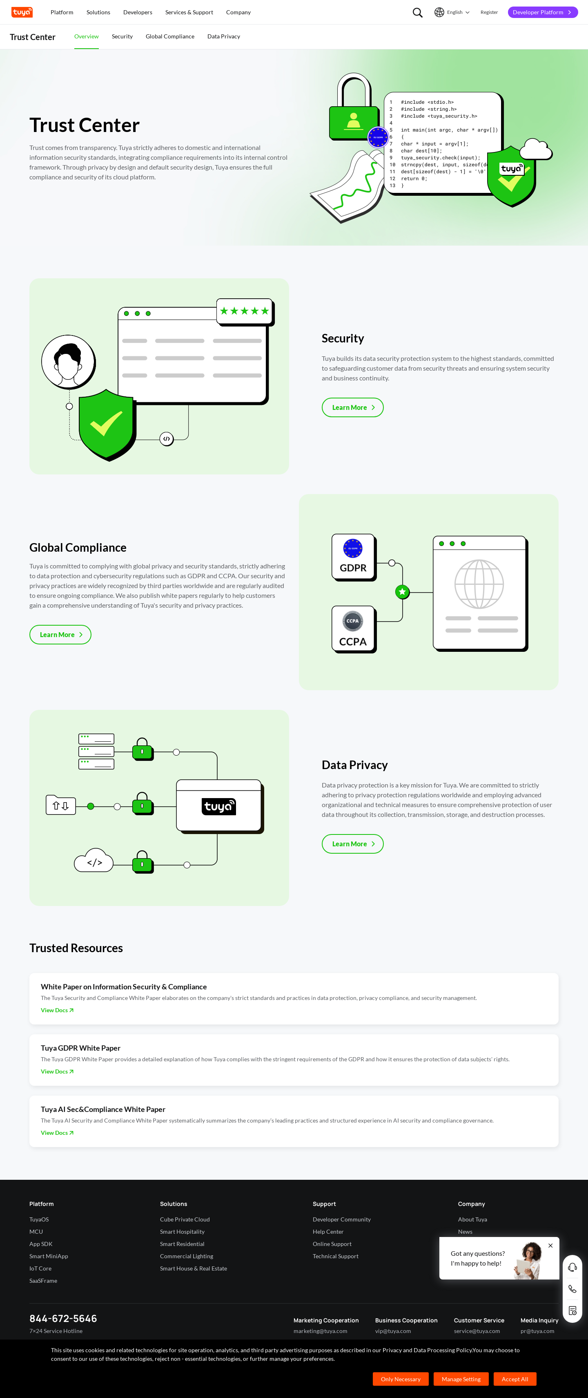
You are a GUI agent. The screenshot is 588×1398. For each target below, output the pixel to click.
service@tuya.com (477, 1330)
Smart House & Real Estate (193, 1268)
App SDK (41, 1243)
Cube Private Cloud (185, 1219)
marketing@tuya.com (320, 1330)
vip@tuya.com (393, 1330)
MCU (36, 1231)
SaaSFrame (43, 1280)
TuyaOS (39, 1219)
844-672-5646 (63, 1318)
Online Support (332, 1243)
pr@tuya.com (538, 1330)
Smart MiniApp (48, 1256)
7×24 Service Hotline (55, 1330)
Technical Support (336, 1256)
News (465, 1231)
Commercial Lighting (186, 1256)
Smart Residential (182, 1243)
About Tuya (472, 1219)
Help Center (328, 1231)
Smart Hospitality (182, 1231)
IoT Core (40, 1268)
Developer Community (342, 1219)
